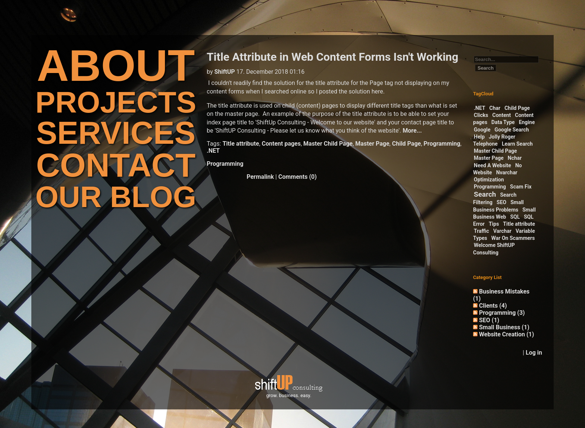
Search (485, 194)
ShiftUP (224, 71)
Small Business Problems (498, 205)
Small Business (504, 327)
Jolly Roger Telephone (494, 140)
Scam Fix (521, 187)
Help (479, 137)
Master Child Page (328, 143)
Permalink (260, 176)
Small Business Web (504, 213)
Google (482, 130)
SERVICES (115, 132)
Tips (494, 224)
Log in (534, 352)
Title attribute (240, 143)
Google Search (512, 130)
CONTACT (115, 165)
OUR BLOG (115, 196)
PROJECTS (115, 102)
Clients (493, 305)
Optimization (489, 180)
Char (495, 108)
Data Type (503, 122)
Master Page (372, 143)
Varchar (502, 231)
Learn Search (517, 144)
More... (412, 130)
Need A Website (492, 165)
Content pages (281, 143)
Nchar (515, 158)
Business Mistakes (501, 295)
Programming (441, 143)
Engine (527, 122)
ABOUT (116, 65)
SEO (501, 202)
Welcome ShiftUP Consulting (494, 248)
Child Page (406, 143)
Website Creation (506, 334)
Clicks (481, 115)
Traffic (481, 231)
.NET (213, 150)
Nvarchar (506, 172)
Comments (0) (297, 176)
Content (501, 115)
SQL (515, 217)
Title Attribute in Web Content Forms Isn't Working (332, 56)
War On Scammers (513, 238)
